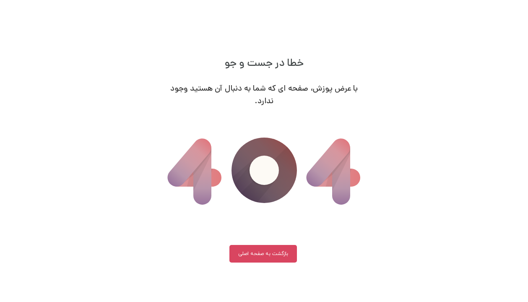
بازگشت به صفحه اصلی (263, 253)
